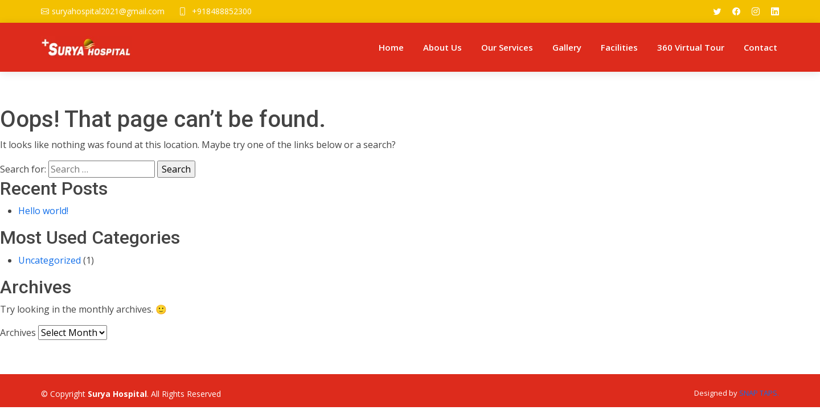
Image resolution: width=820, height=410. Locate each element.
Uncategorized (49, 260)
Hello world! (43, 210)
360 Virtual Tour (690, 47)
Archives (18, 332)
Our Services (507, 47)
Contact (760, 47)
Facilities (619, 47)
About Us (442, 47)
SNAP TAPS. (759, 393)
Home (391, 47)
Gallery (566, 47)
